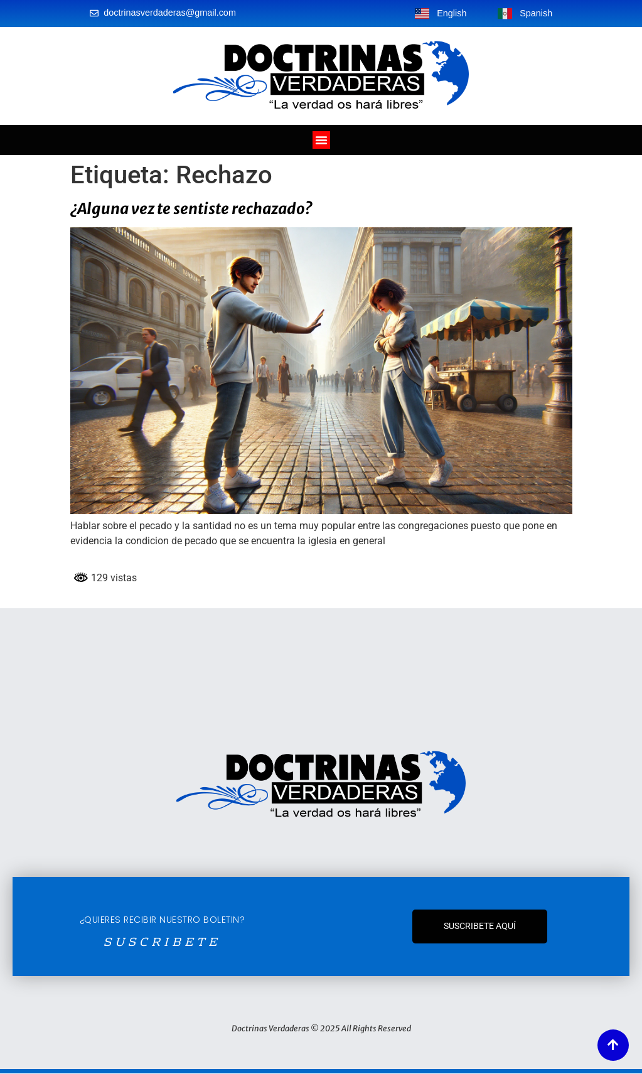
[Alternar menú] (321, 140)
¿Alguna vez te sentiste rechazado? (191, 208)
